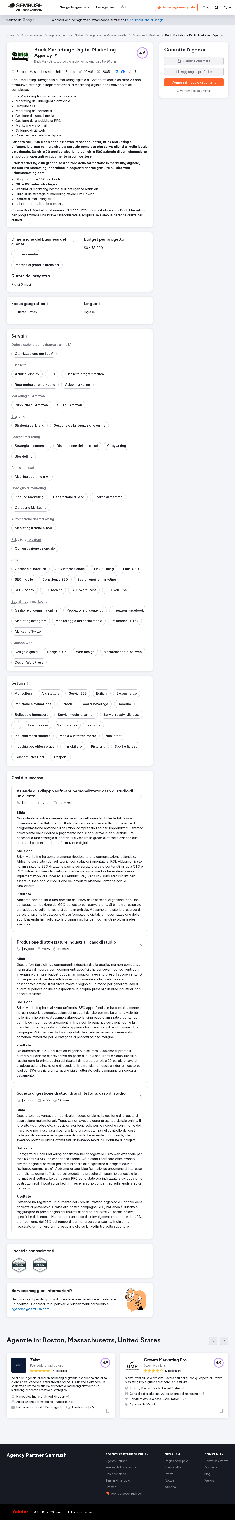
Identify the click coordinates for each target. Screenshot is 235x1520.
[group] (117, 1381)
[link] (105, 7)
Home (10, 35)
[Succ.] (224, 1341)
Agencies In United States (66, 35)
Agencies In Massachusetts (108, 35)
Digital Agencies (32, 35)
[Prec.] (213, 1341)
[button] (205, 7)
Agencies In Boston (146, 35)
